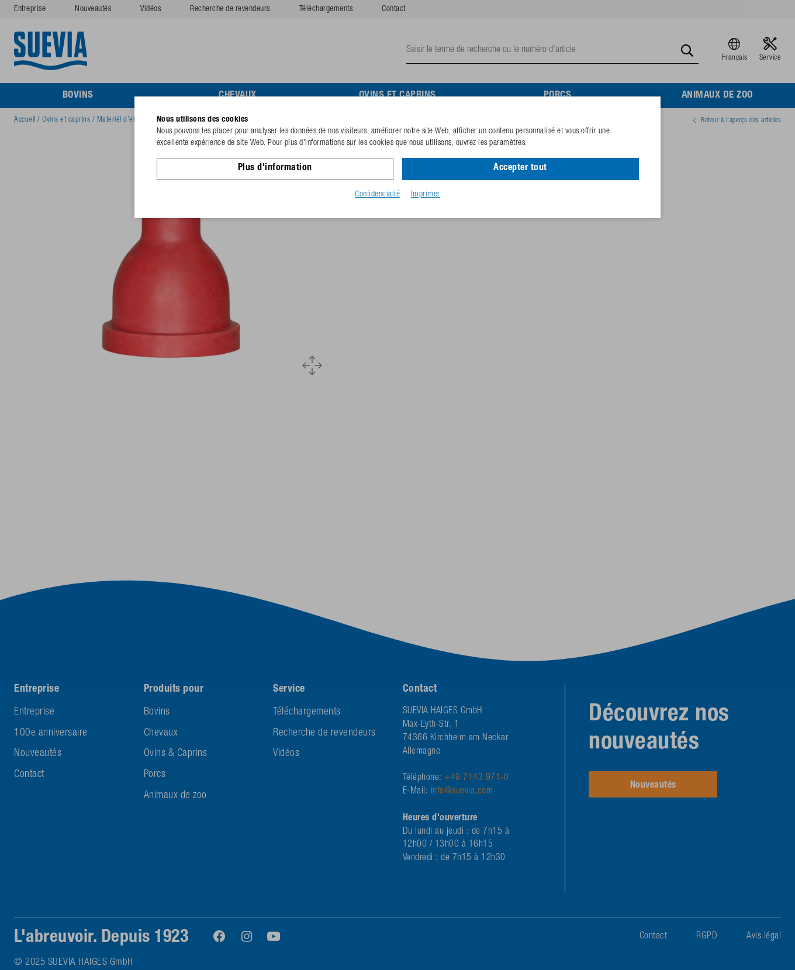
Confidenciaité (377, 195)
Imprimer (425, 195)
